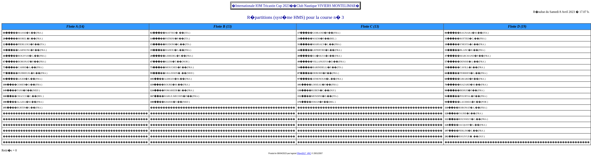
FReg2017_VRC (304, 153)
